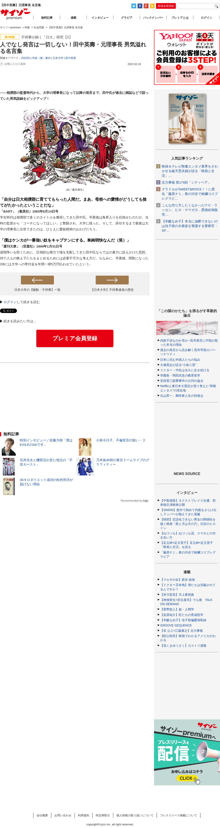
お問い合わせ (63, 815)
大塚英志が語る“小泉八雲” (178, 365)
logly (145, 500)
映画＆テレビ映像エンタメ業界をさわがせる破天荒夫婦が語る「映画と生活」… (190, 170)
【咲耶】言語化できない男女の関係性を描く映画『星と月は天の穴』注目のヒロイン (188, 524)
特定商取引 (103, 815)
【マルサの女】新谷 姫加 (177, 579)
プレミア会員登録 (74, 338)
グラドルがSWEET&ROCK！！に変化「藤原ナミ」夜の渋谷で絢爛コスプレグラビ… (190, 193)
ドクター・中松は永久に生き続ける (184, 370)
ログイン (10, 302)
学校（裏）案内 (41, 58)
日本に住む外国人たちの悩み (180, 359)
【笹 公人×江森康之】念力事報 (181, 630)
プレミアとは (180, 17)
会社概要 (42, 815)
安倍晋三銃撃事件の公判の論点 (181, 380)
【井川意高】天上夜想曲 (177, 594)
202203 (25, 58)
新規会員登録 (166, 5)
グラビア (126, 17)
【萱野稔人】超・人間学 (177, 609)
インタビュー (100, 17)
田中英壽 (70, 58)
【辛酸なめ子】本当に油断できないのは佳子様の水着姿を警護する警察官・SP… (190, 225)
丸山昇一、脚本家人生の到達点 (181, 395)
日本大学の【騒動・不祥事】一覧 (37, 289)
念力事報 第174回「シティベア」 (186, 182)
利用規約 (83, 815)
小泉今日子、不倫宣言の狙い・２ (121, 440)
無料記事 (47, 17)
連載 (73, 17)
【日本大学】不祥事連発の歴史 (112, 289)
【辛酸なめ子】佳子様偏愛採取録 (183, 620)
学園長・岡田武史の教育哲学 (180, 375)
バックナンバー (153, 17)
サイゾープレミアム (15, 14)
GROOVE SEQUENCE (176, 625)
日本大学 (58, 58)
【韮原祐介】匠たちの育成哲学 (181, 615)
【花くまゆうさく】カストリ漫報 (183, 645)
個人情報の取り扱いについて (135, 815)
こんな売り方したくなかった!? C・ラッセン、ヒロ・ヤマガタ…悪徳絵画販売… (190, 209)
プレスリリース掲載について (178, 815)
